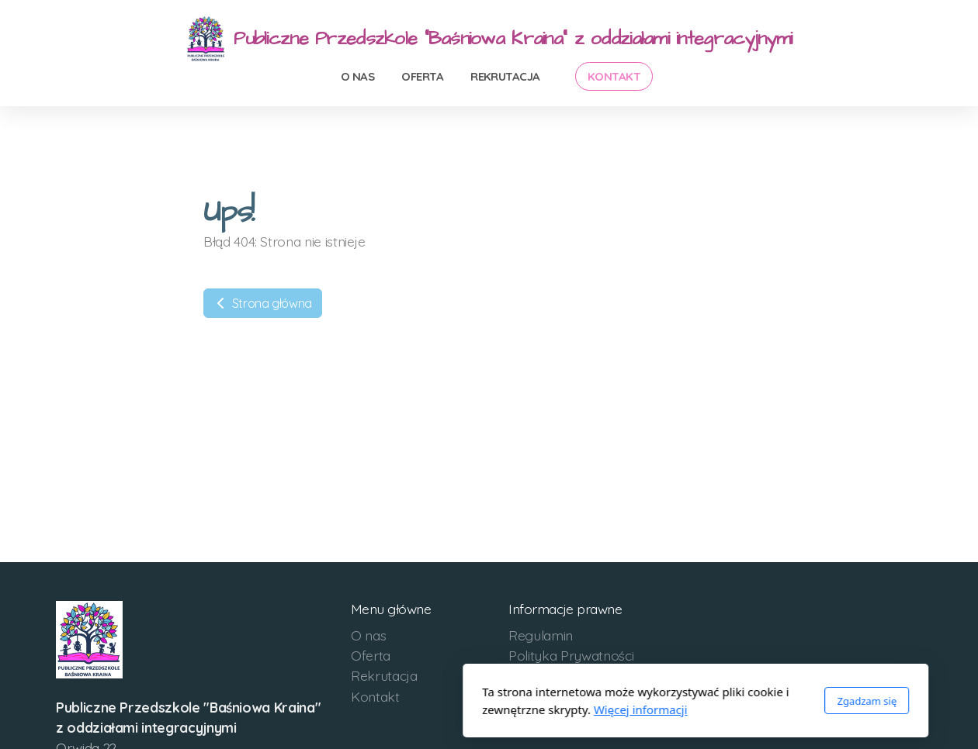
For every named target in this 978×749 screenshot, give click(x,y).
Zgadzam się (660, 701)
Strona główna (262, 303)
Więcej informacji (434, 709)
